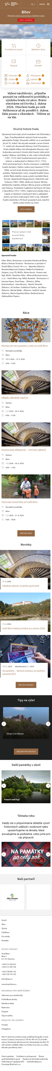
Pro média (6, 939)
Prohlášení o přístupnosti (26, 1058)
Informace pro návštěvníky (12, 997)
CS (33, 4)
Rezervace (6, 1010)
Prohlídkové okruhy (9, 1001)
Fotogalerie (6, 1031)
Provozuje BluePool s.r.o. (11, 1066)
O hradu (5, 1027)
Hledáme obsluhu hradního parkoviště (21, 585)
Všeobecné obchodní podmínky (35, 1061)
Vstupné (5, 1014)
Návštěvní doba (8, 1006)
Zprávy (4, 930)
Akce (3, 926)
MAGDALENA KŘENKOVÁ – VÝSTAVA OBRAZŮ (24, 449)
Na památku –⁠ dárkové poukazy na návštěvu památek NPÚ (19, 675)
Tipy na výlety (7, 1018)
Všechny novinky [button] (26, 687)
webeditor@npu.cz (34, 1064)
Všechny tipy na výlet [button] (26, 754)
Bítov (26, 12)
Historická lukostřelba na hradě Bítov (20, 501)
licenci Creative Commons (12, 1042)
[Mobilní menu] (44, 4)
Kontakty (5, 943)
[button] (4, 856)
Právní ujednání (8, 1058)
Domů (4, 922)
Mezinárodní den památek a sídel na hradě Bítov (26, 345)
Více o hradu (26, 209)
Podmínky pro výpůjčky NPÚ (13, 1064)
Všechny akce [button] (26, 533)
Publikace (5, 935)
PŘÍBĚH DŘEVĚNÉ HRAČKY (15, 397)
